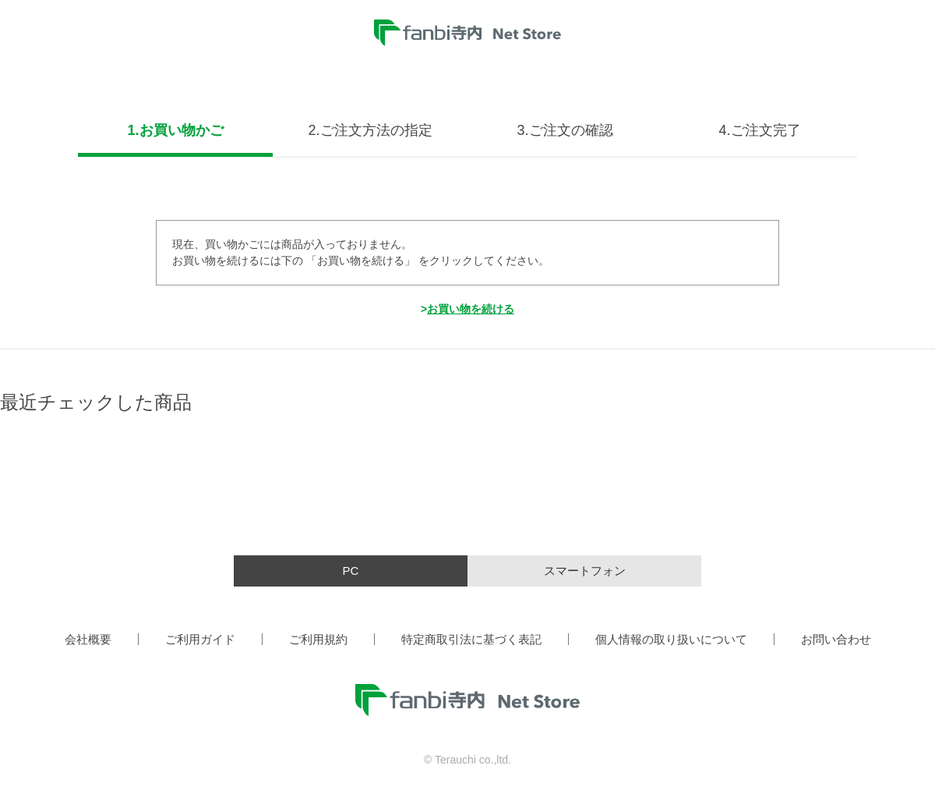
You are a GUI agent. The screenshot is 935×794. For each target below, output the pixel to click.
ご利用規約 (318, 639)
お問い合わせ (836, 639)
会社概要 (88, 639)
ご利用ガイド (200, 639)
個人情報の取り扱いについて (671, 639)
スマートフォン (585, 570)
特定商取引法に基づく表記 (471, 639)
